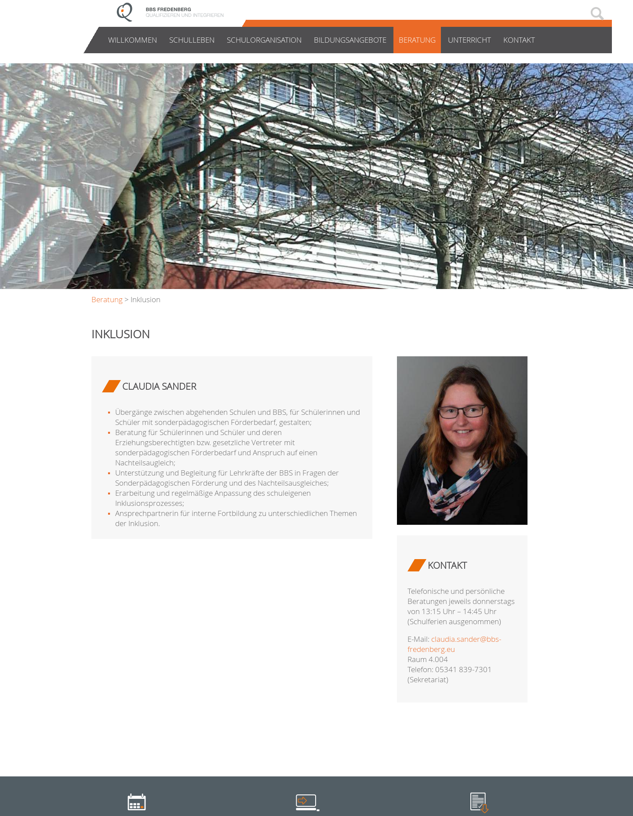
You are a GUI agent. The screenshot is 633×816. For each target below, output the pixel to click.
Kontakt (519, 40)
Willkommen (132, 40)
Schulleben (192, 40)
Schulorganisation (264, 40)
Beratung (417, 40)
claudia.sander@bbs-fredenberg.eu (454, 644)
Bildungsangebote (350, 40)
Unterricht (469, 40)
